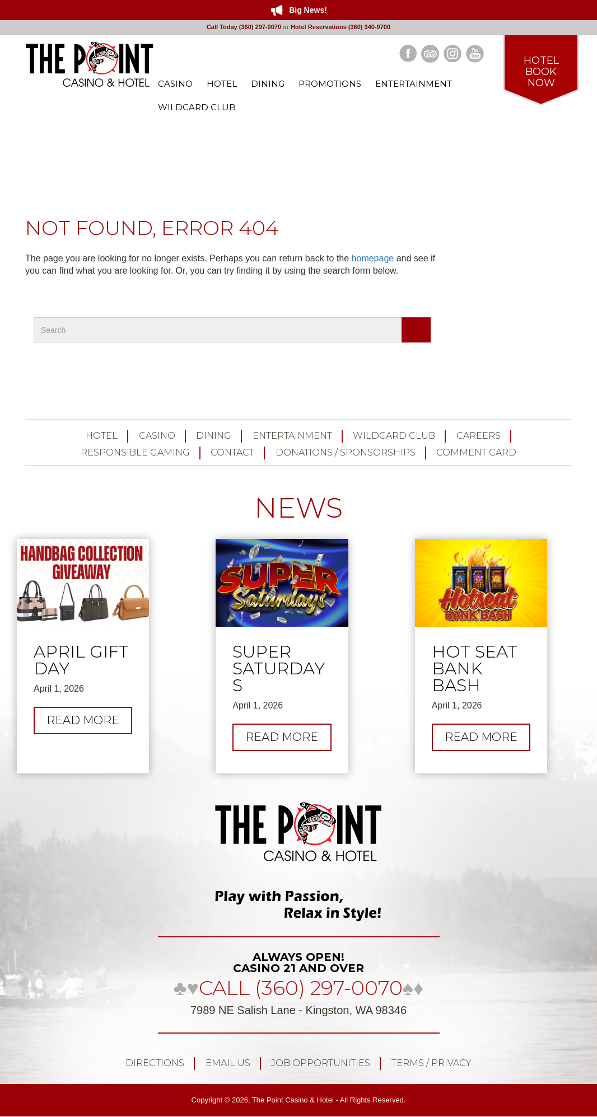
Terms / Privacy (431, 1063)
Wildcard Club (394, 435)
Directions (154, 1063)
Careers (478, 435)
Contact (232, 452)
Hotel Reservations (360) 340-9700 (340, 27)
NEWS (298, 508)
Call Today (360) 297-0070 (244, 27)
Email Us (228, 1063)
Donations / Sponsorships (346, 452)
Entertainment (292, 435)
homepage (373, 258)
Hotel (102, 435)
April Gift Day (81, 660)
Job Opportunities (320, 1063)
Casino (157, 435)
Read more (89, 723)
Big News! (308, 10)
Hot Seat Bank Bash (474, 669)
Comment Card (476, 452)
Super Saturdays (278, 669)
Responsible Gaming (135, 452)
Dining (213, 435)
